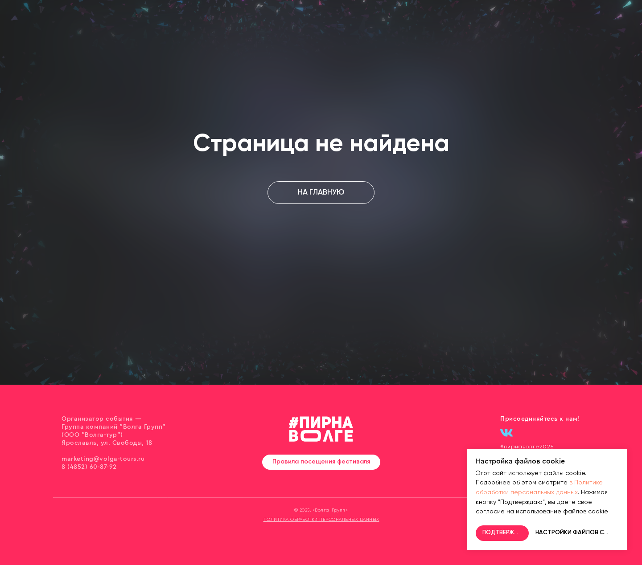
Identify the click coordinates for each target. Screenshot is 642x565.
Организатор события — (102, 419)
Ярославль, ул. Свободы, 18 (107, 443)
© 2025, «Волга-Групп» (321, 510)
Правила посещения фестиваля (321, 462)
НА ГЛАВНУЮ (321, 192)
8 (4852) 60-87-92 (89, 467)
